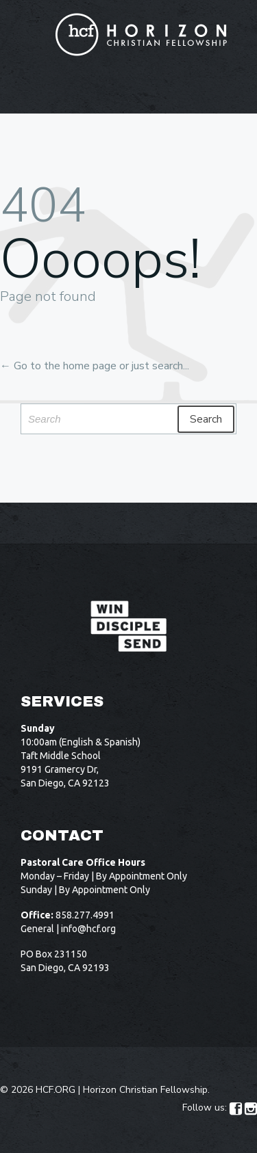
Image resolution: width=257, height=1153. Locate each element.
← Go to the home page (58, 365)
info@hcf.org (88, 928)
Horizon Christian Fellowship (145, 1089)
